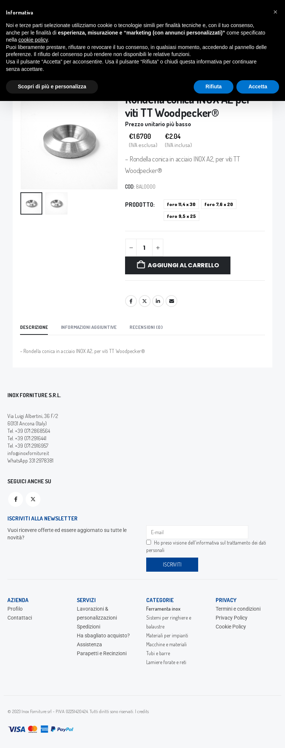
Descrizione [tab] (34, 327)
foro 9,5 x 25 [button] (181, 216)
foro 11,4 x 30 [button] (181, 204)
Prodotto (139, 204)
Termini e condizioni (238, 609)
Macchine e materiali (166, 644)
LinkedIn (158, 301)
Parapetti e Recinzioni (102, 653)
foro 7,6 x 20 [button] (218, 204)
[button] (275, 12)
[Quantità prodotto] (144, 248)
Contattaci (19, 618)
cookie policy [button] (33, 40)
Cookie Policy (231, 627)
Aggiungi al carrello (183, 265)
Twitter (145, 301)
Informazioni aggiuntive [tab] (89, 327)
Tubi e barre (158, 653)
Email (171, 301)
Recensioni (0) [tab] (146, 327)
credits (143, 711)
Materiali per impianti (167, 635)
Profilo (15, 609)
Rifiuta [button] (214, 86)
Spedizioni (88, 627)
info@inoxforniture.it (28, 453)
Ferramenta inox (163, 608)
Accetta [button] (257, 86)
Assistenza (89, 644)
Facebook (131, 301)
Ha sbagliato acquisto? (103, 635)
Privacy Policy (232, 618)
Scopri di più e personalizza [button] (52, 86)
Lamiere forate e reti (166, 662)
